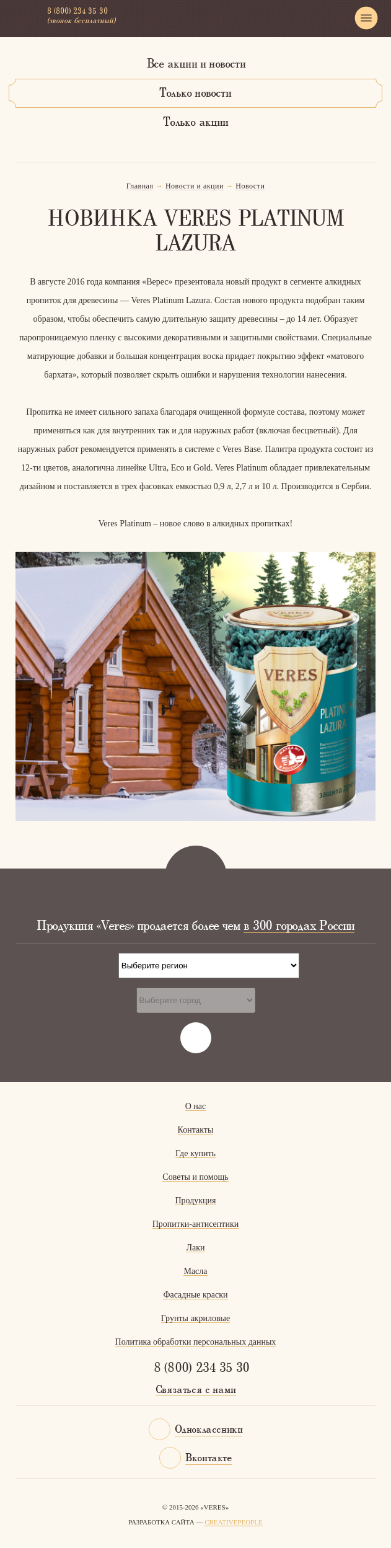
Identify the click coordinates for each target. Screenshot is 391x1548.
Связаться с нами (196, 1390)
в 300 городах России (299, 926)
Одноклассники (209, 1430)
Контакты (196, 1129)
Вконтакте (208, 1459)
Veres (23, 18)
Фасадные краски (195, 1294)
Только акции (196, 123)
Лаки (195, 1247)
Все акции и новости (196, 64)
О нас (195, 1106)
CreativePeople (233, 1522)
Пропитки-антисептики (195, 1224)
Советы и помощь (195, 1177)
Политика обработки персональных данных (195, 1342)
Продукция (195, 1200)
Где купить (195, 1153)
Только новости (195, 93)
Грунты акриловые (195, 1318)
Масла (195, 1271)
